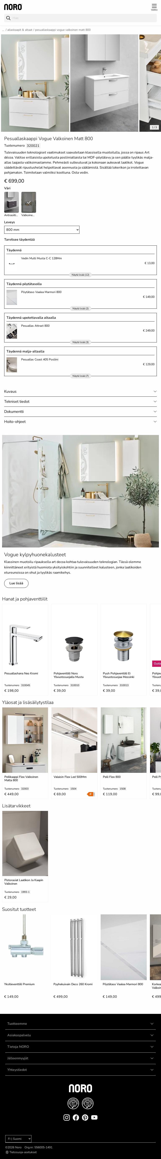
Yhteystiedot (17, 1069)
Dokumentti (14, 411)
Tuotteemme (17, 1023)
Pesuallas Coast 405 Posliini (39, 359)
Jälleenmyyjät (17, 1058)
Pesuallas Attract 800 (35, 326)
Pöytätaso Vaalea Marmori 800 (41, 292)
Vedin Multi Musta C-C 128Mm (41, 258)
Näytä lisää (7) (81, 376)
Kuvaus (10, 391)
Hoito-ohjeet (15, 421)
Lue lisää (16, 583)
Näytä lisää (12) (80, 274)
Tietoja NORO (18, 1046)
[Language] (18, 1138)
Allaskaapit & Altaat (19, 30)
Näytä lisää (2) (81, 308)
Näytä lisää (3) (81, 342)
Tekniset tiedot (16, 401)
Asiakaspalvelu (19, 1035)
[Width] (41, 230)
